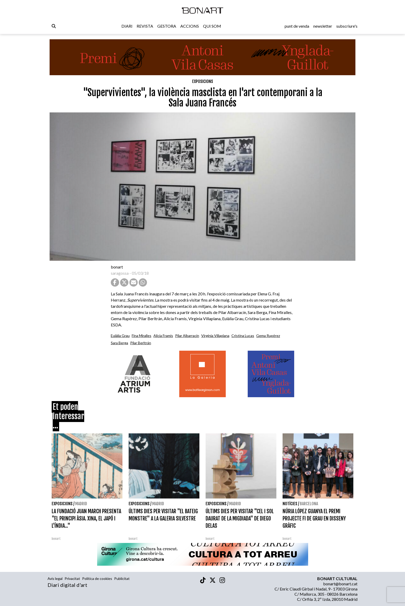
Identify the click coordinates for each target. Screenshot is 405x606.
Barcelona (309, 503)
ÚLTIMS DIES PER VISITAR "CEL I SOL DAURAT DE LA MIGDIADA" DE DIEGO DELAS (240, 518)
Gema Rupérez (268, 335)
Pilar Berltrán (140, 343)
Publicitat (122, 578)
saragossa (120, 273)
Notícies (290, 503)
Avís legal (55, 578)
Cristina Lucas (242, 335)
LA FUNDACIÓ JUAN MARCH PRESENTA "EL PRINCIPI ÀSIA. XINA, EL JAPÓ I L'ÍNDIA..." (86, 518)
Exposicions (202, 81)
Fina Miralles (141, 335)
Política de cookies (97, 578)
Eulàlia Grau (120, 335)
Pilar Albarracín (187, 335)
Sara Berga (119, 343)
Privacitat (72, 578)
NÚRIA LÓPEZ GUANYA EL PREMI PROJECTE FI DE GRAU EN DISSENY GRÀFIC (314, 518)
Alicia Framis (163, 335)
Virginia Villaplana (215, 335)
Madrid (81, 503)
